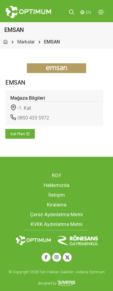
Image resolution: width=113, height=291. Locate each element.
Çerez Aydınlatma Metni (56, 214)
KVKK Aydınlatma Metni (57, 224)
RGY (56, 175)
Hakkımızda (56, 185)
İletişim (56, 195)
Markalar (26, 42)
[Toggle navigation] (101, 12)
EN (88, 12)
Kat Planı (20, 134)
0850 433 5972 (33, 118)
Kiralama (56, 205)
